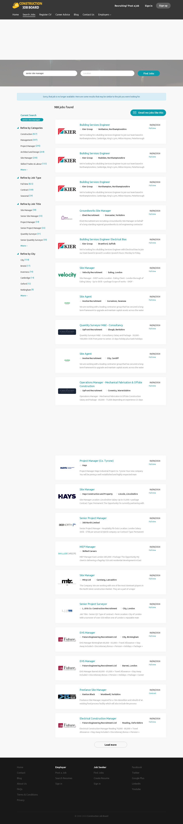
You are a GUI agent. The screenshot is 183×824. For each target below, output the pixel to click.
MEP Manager (88, 546)
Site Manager (87, 267)
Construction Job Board (97, 816)
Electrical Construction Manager (98, 718)
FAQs (19, 789)
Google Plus (138, 778)
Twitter (135, 772)
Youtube (136, 789)
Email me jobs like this (150, 112)
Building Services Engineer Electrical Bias (103, 239)
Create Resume (101, 778)
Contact (21, 772)
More (23, 169)
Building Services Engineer (95, 124)
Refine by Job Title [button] (30, 204)
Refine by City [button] (27, 253)
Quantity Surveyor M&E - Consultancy (101, 325)
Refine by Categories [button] (31, 127)
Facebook (137, 767)
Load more (111, 744)
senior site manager (31, 120)
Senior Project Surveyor (93, 603)
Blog (19, 778)
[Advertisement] (91, 39)
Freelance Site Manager (93, 689)
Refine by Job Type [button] (30, 177)
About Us (22, 783)
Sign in (148, 5)
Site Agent (86, 296)
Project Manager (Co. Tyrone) (97, 460)
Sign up (163, 5)
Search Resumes (63, 778)
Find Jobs (148, 73)
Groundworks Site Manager (95, 210)
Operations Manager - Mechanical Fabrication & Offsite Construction (111, 384)
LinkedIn (136, 783)
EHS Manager (87, 632)
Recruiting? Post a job (127, 5)
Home (20, 767)
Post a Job (60, 772)
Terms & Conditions (27, 794)
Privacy (20, 800)
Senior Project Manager (93, 517)
